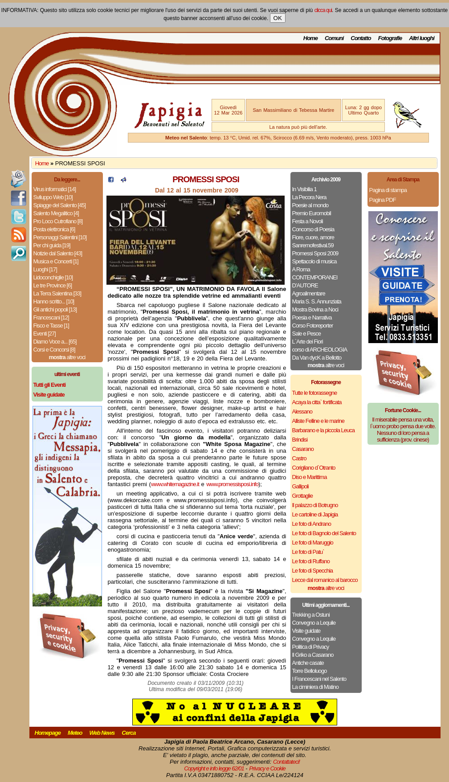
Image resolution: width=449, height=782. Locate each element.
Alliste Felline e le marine (318, 421)
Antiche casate (308, 662)
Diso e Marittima (309, 477)
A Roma (301, 269)
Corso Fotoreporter (312, 325)
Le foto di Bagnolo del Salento (324, 533)
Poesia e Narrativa (312, 317)
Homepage (48, 732)
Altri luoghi (421, 38)
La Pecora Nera (309, 197)
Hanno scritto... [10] (53, 301)
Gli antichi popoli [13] (55, 309)
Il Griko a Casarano (313, 654)
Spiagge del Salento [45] (59, 205)
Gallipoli (300, 486)
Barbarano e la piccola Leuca (323, 430)
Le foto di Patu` (308, 552)
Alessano (302, 411)
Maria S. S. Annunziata (316, 301)
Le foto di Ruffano (311, 561)
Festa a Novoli (307, 221)
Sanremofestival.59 (313, 245)
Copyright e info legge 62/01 (214, 768)
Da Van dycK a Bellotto (317, 357)
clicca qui (323, 10)
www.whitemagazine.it (175, 484)
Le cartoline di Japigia (315, 514)
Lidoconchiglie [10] (53, 277)
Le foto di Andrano (311, 523)
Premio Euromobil (311, 213)
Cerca (128, 732)
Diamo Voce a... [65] (55, 341)
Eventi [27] (44, 333)
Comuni (334, 38)
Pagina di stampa (388, 190)
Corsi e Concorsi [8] (54, 349)
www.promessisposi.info (232, 484)
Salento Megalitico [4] (56, 213)
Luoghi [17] (45, 269)
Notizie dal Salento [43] (57, 253)
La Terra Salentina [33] (57, 293)
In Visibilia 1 (304, 189)
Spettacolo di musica (314, 261)
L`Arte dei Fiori (307, 341)
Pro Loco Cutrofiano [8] (58, 221)
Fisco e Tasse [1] (51, 325)
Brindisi (300, 439)
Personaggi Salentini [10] (60, 237)
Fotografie (390, 38)
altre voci (67, 357)
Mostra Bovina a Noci (315, 309)
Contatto (361, 38)
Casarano (303, 449)
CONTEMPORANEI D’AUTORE (315, 281)
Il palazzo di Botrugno (315, 505)
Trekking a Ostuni (311, 614)
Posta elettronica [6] (54, 229)
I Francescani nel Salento (319, 679)
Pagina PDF (382, 200)
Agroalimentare (308, 293)
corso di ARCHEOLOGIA (319, 349)
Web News (102, 732)
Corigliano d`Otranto (313, 467)
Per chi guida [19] (51, 245)
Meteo (75, 732)
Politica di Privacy (310, 646)
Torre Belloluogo (309, 670)
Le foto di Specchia (312, 570)
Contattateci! (286, 761)
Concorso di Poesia (313, 229)
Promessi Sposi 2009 (315, 253)
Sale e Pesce (306, 333)
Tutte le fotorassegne (314, 392)
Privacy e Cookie (267, 768)
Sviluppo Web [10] (53, 197)
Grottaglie (302, 495)
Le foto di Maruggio (312, 542)
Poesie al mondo (310, 205)
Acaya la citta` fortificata (317, 402)
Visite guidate (306, 630)
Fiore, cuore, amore (313, 237)
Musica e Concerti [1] (55, 261)
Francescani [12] (51, 317)
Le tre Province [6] (52, 285)
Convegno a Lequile (314, 622)
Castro (299, 458)
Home (310, 38)
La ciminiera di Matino (315, 687)
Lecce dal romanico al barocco (325, 580)
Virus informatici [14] (54, 189)
